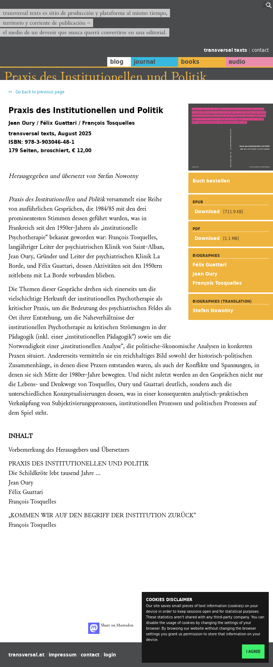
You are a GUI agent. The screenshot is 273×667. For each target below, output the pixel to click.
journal (144, 61)
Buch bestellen (211, 181)
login (110, 655)
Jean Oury (205, 274)
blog (116, 61)
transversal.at (26, 655)
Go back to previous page (39, 91)
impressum (63, 655)
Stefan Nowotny (213, 310)
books (190, 61)
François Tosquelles (217, 283)
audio (237, 61)
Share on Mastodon (110, 628)
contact (260, 50)
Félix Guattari (209, 264)
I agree (253, 651)
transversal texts (226, 50)
